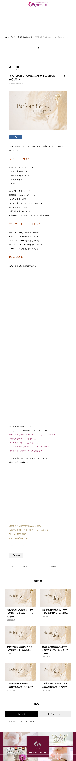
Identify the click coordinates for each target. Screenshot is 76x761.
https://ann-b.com (22, 538)
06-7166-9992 (20, 534)
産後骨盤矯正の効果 (16, 84)
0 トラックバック (54, 714)
